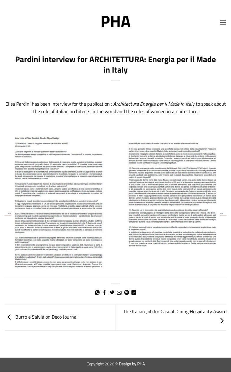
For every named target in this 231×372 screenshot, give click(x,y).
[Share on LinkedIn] (133, 293)
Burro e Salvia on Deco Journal (41, 316)
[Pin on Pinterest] (126, 293)
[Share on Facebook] (104, 293)
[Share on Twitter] (111, 293)
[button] (222, 22)
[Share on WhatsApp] (97, 293)
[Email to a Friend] (119, 293)
